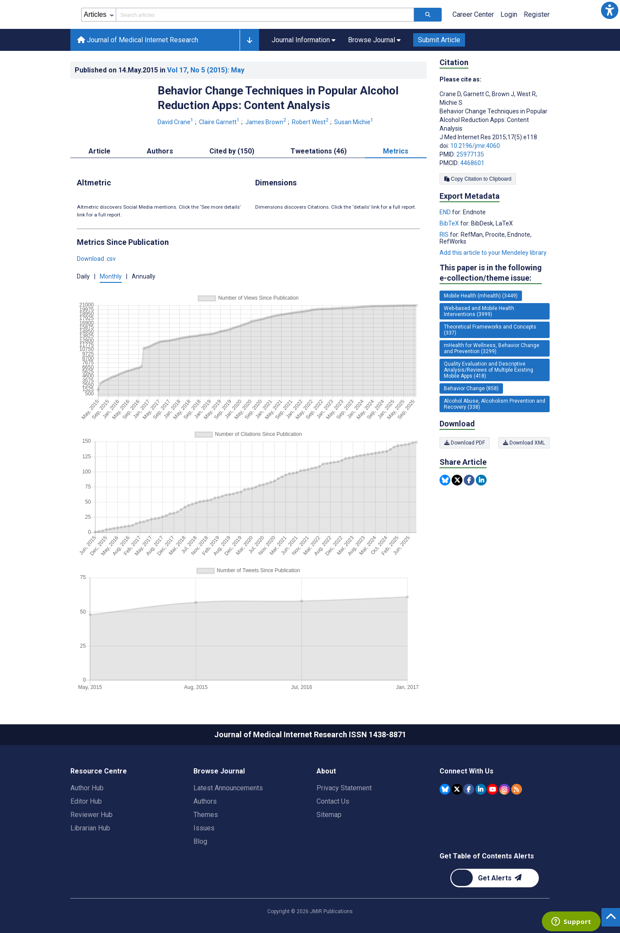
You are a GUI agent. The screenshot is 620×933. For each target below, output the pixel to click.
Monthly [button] (111, 276)
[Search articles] (428, 15)
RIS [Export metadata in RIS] (445, 234)
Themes (205, 815)
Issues (204, 828)
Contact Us (332, 801)
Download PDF (464, 443)
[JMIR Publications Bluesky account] (445, 789)
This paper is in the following (491, 273)
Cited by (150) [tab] (231, 151)
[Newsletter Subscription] (494, 878)
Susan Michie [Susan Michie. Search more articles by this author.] (354, 122)
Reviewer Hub (91, 815)
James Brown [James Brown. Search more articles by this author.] (266, 122)
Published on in (159, 70)
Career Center (473, 14)
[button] (609, 10)
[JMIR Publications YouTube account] (492, 789)
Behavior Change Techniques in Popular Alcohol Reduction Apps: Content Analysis (278, 98)
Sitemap (329, 815)
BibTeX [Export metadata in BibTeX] (450, 223)
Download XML (524, 443)
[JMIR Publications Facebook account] (468, 789)
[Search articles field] (265, 15)
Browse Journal (219, 771)
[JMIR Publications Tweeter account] (457, 789)
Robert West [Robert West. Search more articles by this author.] (311, 122)
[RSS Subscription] (516, 789)
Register (537, 14)
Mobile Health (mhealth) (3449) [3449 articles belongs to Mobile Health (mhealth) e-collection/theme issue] (481, 296)
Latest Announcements (228, 788)
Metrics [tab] (395, 151)
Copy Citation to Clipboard (477, 179)
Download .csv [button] (96, 258)
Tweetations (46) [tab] (319, 151)
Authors (205, 801)
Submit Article (439, 40)
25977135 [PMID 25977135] (470, 154)
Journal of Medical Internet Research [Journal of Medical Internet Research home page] (137, 40)
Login (508, 14)
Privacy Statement (344, 788)
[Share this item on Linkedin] (481, 480)
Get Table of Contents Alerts (487, 856)
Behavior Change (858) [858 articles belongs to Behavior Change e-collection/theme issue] (471, 388)
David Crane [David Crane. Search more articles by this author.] (176, 122)
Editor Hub (86, 801)
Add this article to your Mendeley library (493, 252)
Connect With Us (466, 771)
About (326, 771)
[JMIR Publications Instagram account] (504, 789)
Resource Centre (98, 771)
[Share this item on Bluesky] (445, 480)
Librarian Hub (90, 828)
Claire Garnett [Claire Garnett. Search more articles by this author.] (220, 122)
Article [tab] (100, 151)
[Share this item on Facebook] (469, 480)
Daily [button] (83, 276)
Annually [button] (143, 276)
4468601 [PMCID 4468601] (472, 163)
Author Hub (87, 788)
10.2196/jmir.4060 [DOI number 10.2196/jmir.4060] (475, 145)
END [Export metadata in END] (446, 212)
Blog (200, 841)
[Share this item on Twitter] (457, 480)
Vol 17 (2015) (205, 70)
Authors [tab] (160, 151)
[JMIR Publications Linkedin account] (480, 789)
